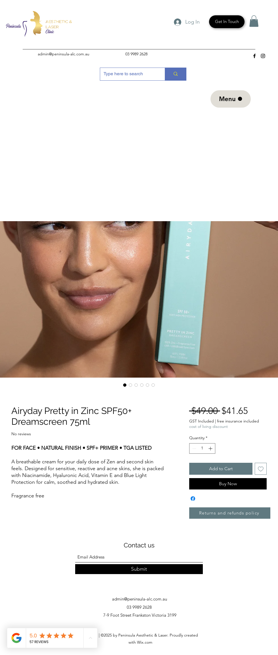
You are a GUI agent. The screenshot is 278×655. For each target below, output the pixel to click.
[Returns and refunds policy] (229, 513)
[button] (254, 21)
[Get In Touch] (227, 21)
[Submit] (139, 569)
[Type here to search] (128, 74)
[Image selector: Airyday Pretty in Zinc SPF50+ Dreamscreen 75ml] (125, 385)
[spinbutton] (202, 448)
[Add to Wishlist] (261, 469)
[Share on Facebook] (192, 498)
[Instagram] (263, 56)
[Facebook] (254, 56)
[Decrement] (193, 448)
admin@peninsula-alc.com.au (63, 53)
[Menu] (230, 99)
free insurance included (238, 421)
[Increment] (210, 448)
